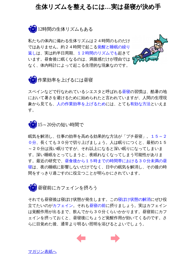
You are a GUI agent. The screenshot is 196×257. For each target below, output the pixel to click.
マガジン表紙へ (42, 251)
